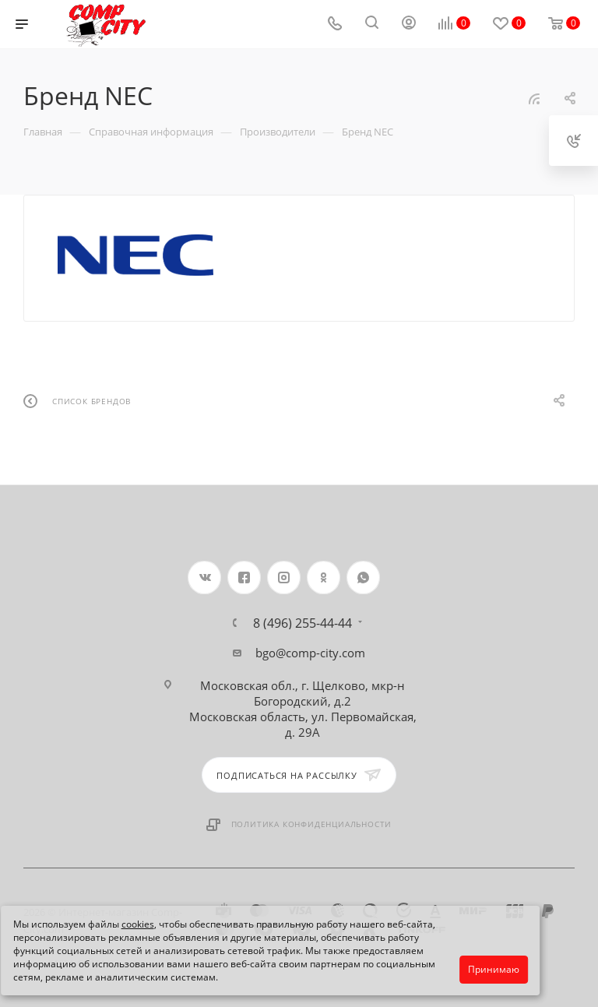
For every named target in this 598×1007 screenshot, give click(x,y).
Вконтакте (204, 577)
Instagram (284, 577)
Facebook (244, 577)
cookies (137, 924)
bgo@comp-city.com (310, 652)
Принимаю (493, 969)
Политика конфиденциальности (311, 824)
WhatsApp (363, 577)
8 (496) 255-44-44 (302, 623)
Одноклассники (323, 577)
